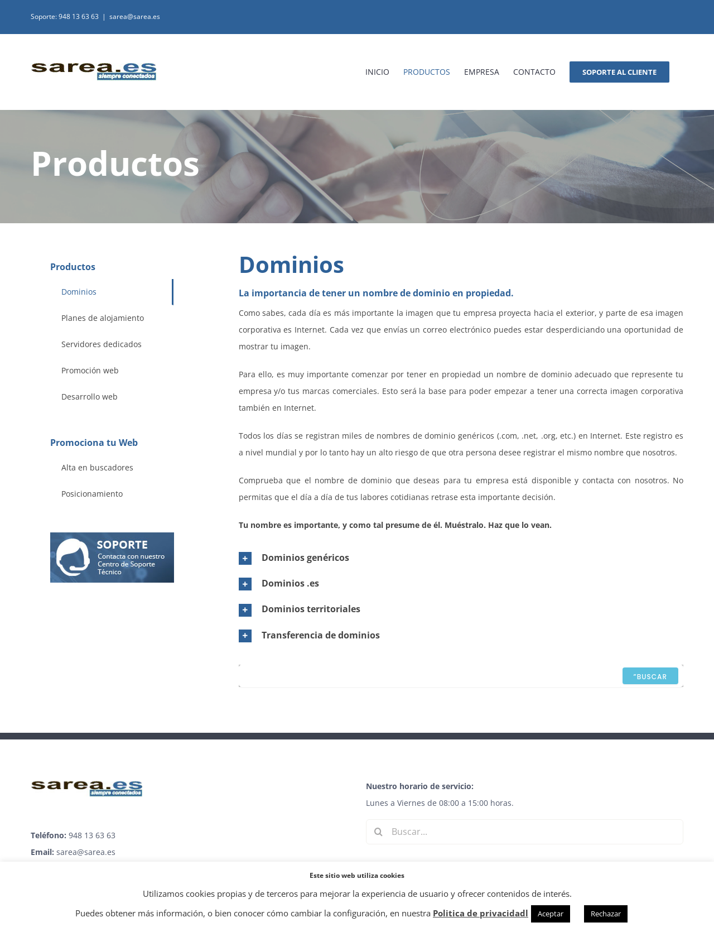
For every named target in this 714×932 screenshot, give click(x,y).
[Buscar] (378, 831)
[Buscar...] (524, 831)
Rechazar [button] (606, 914)
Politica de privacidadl (480, 913)
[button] (461, 557)
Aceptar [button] (550, 914)
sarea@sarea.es (134, 16)
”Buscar (650, 676)
